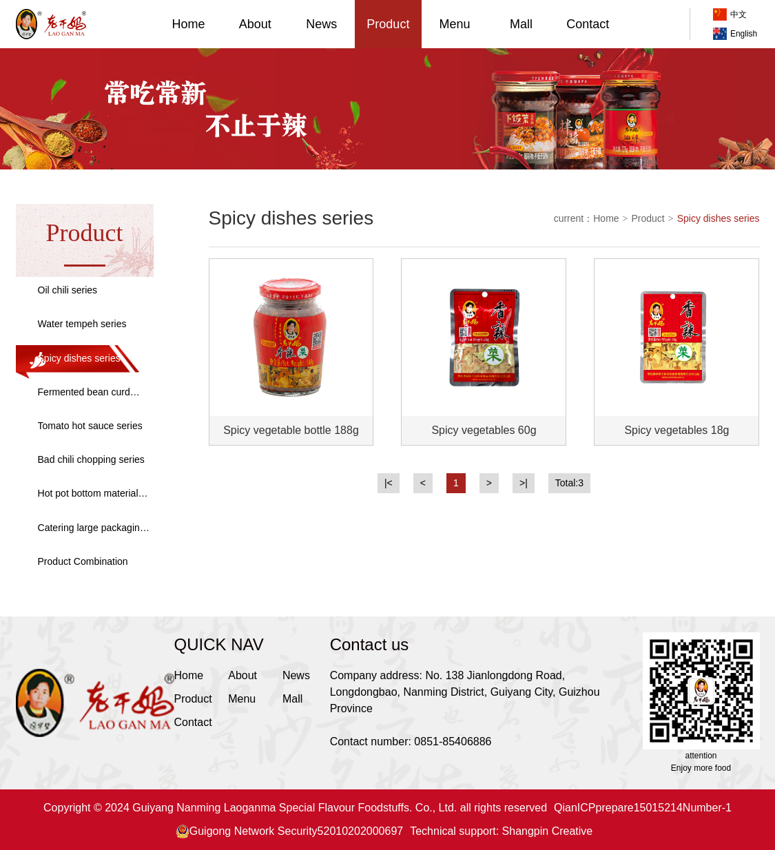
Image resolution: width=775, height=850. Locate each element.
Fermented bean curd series (84, 393)
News (321, 24)
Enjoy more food (701, 768)
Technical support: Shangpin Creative (501, 831)
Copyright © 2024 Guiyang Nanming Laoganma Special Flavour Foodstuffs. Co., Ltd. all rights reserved (295, 807)
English (735, 34)
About (255, 24)
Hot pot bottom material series (88, 494)
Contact (587, 24)
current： (574, 218)
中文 (730, 14)
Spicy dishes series (79, 358)
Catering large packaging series (91, 528)
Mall (521, 24)
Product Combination (83, 561)
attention (700, 755)
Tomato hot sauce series (90, 425)
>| (523, 482)
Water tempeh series (82, 323)
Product (387, 24)
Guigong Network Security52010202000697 (289, 831)
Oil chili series (68, 290)
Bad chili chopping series (91, 459)
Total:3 (569, 482)
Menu (454, 24)
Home (188, 24)
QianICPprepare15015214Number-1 (643, 807)
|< (388, 482)
